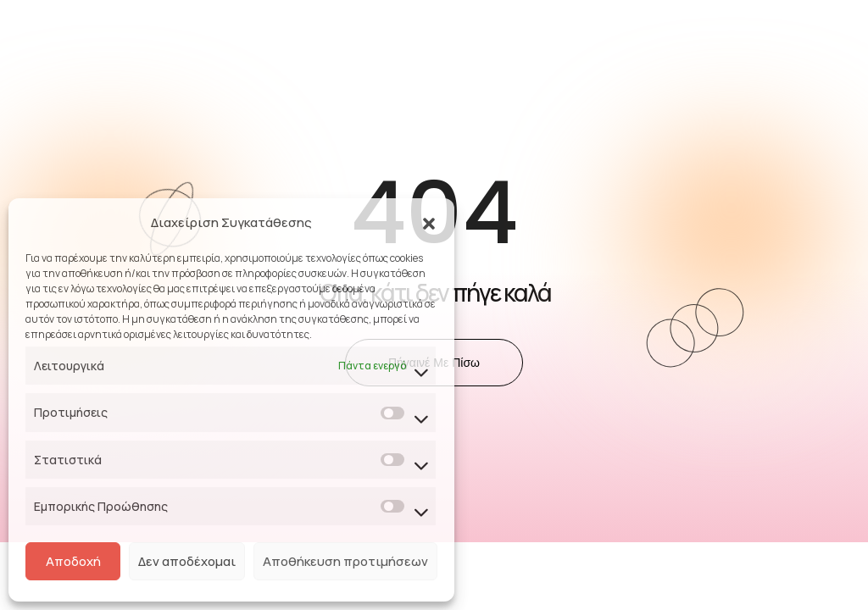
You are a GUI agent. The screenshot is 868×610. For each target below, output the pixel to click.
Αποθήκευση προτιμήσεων (345, 561)
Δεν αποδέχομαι (187, 561)
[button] (428, 222)
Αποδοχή (73, 561)
